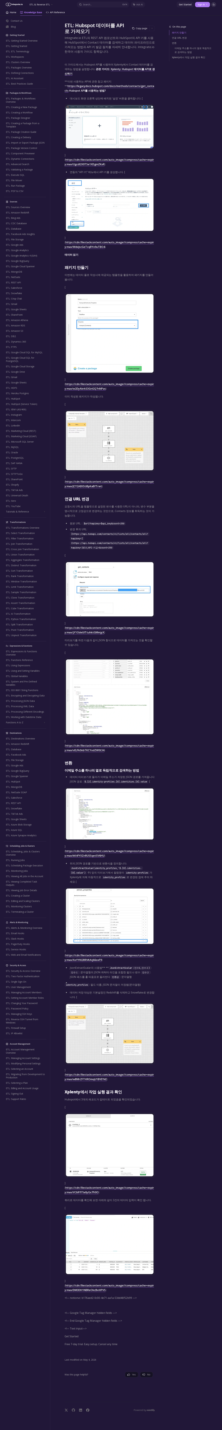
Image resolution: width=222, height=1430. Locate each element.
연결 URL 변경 (179, 37)
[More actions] (152, 28)
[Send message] (151, 1397)
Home (11, 13)
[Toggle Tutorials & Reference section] (25, 511)
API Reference (55, 13)
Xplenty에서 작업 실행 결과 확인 (188, 57)
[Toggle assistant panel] (138, 4)
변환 (174, 42)
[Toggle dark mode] (213, 4)
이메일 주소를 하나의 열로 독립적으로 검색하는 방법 (193, 50)
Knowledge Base (31, 13)
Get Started (185, 4)
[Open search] (103, 4)
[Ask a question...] (110, 1396)
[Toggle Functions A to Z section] (25, 722)
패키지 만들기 (179, 32)
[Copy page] (139, 28)
